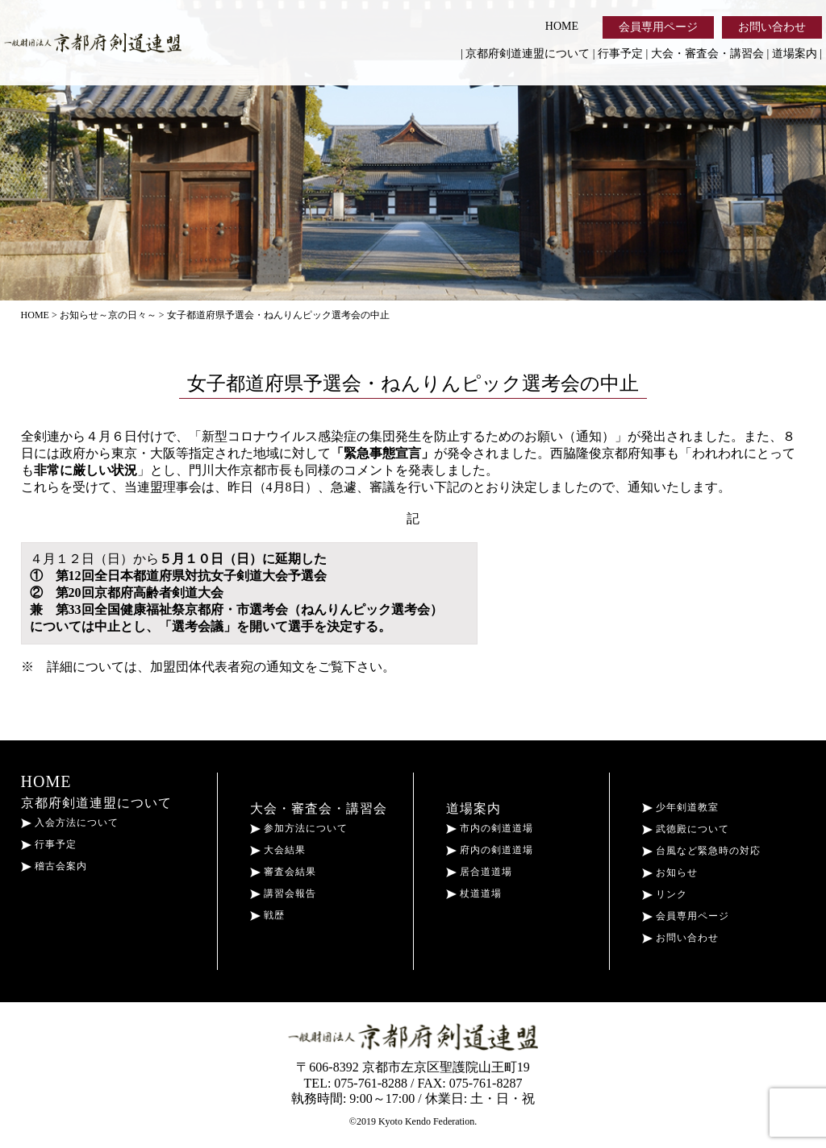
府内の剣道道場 (489, 850)
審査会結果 (283, 871)
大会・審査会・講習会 (707, 54)
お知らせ (670, 872)
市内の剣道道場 (489, 828)
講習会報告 (283, 893)
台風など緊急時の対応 (701, 850)
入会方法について (70, 822)
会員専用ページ (658, 27)
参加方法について (299, 828)
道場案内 (794, 54)
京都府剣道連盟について (527, 54)
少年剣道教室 (680, 807)
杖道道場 (474, 893)
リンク (664, 894)
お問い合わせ (772, 27)
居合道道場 (479, 871)
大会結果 (278, 850)
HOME (561, 26)
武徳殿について (685, 829)
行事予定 (620, 54)
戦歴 (267, 915)
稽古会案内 (54, 866)
